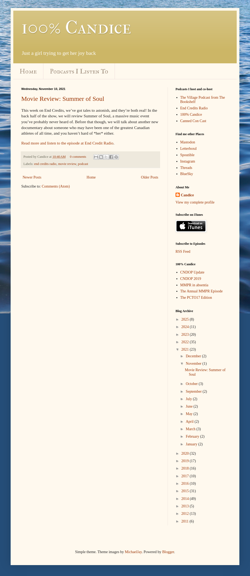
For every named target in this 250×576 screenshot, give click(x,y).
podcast (83, 164)
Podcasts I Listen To (79, 71)
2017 (185, 476)
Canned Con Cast (193, 121)
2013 (185, 506)
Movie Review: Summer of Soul (62, 98)
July (189, 399)
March (191, 429)
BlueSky (186, 174)
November (194, 364)
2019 (185, 461)
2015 (185, 491)
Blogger (168, 552)
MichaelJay (133, 552)
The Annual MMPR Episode (201, 291)
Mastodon (187, 142)
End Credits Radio (194, 108)
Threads (186, 168)
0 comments (78, 157)
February (193, 436)
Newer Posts (32, 177)
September (194, 391)
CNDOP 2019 (190, 279)
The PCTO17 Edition (196, 298)
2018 (185, 468)
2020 (185, 453)
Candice (187, 195)
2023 (185, 335)
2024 (185, 327)
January (192, 444)
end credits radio (45, 164)
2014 (185, 499)
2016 (185, 484)
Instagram (187, 161)
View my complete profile (195, 202)
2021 (185, 349)
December (194, 356)
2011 (185, 521)
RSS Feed (183, 252)
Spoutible (187, 155)
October (192, 384)
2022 (185, 342)
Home (28, 71)
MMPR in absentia (194, 285)
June (189, 406)
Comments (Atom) (56, 186)
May (189, 414)
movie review (67, 164)
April (190, 422)
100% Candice (76, 27)
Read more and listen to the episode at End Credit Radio (67, 143)
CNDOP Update (192, 272)
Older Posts (149, 177)
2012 (185, 514)
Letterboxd (188, 149)
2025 (185, 319)
